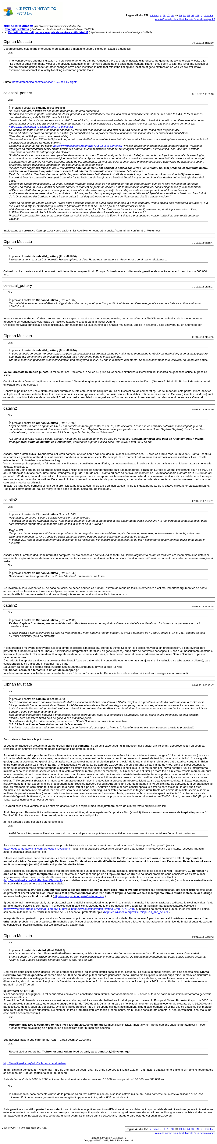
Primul (154, 15)
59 (188, 15)
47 (168, 15)
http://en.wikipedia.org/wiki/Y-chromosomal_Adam (34, 1063)
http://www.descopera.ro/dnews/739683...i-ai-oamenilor (87, 145)
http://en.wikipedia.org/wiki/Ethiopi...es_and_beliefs (136, 912)
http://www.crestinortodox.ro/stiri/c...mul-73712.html (103, 908)
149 (197, 15)
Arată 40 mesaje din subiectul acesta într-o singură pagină (185, 19)
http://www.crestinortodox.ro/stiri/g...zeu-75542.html (35, 908)
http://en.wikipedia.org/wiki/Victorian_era (79, 896)
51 (184, 15)
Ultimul (208, 15)
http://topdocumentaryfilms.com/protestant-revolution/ (36, 848)
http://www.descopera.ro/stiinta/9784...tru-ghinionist (41, 126)
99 (192, 15)
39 (164, 15)
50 (180, 15)
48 (172, 15)
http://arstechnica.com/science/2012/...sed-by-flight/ (44, 81)
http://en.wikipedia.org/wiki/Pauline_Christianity (33, 880)
